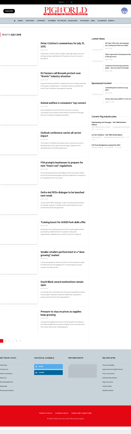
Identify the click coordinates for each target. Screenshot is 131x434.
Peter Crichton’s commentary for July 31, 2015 (63, 45)
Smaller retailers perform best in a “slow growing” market (63, 253)
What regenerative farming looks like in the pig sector (118, 55)
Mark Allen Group (72, 419)
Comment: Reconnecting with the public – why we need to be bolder (117, 67)
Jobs (92, 21)
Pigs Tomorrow (107, 382)
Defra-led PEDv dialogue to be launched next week (62, 194)
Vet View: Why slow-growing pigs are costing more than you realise (117, 44)
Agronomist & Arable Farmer (112, 369)
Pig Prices (61, 21)
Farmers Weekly (108, 365)
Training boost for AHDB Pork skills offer (63, 222)
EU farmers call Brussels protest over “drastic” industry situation (61, 75)
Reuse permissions (7, 390)
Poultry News (107, 386)
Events (111, 21)
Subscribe (9, 11)
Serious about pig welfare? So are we (118, 99)
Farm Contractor (108, 373)
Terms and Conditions (81, 414)
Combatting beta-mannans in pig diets (116, 89)
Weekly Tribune (107, 390)
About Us (3, 378)
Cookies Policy (61, 414)
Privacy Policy (45, 414)
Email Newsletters (6, 382)
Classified (102, 21)
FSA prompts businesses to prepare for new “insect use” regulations (62, 164)
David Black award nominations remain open (62, 283)
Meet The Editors (6, 373)
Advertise (3, 365)
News (20, 21)
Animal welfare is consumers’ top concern (63, 102)
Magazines (72, 21)
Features (30, 21)
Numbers (52, 21)
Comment (41, 21)
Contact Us (4, 369)
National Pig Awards (109, 378)
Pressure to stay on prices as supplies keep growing (61, 313)
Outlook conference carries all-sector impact (61, 134)
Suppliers (84, 21)
